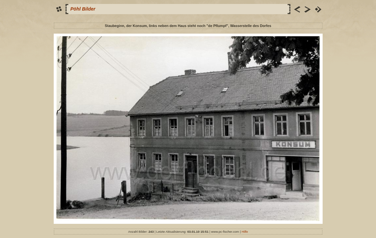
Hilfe (245, 231)
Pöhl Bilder (83, 9)
